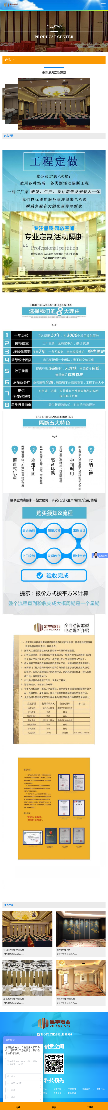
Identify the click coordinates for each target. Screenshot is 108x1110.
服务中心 (101, 1089)
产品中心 (43, 1089)
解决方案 (57, 1089)
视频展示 (43, 1093)
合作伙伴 (57, 1093)
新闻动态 (86, 1089)
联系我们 (72, 1093)
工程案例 (72, 1089)
